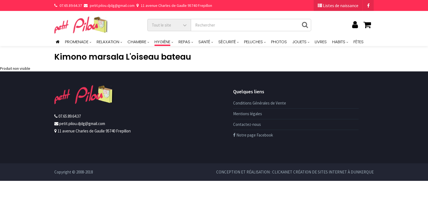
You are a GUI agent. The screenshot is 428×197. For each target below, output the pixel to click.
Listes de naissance (338, 5)
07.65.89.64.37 (68, 5)
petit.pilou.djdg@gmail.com (109, 5)
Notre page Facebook (253, 135)
